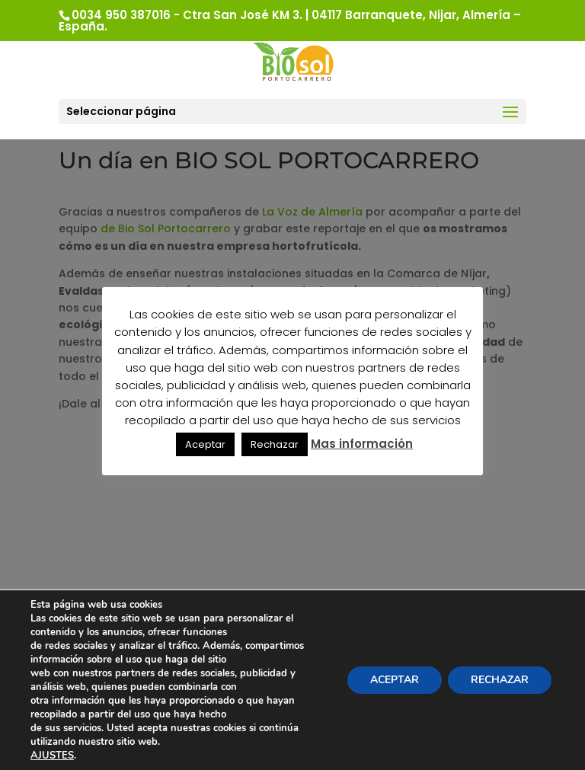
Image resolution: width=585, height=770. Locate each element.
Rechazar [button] (275, 444)
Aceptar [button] (205, 444)
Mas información (362, 444)
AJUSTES (52, 755)
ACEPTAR (394, 680)
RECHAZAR (500, 680)
